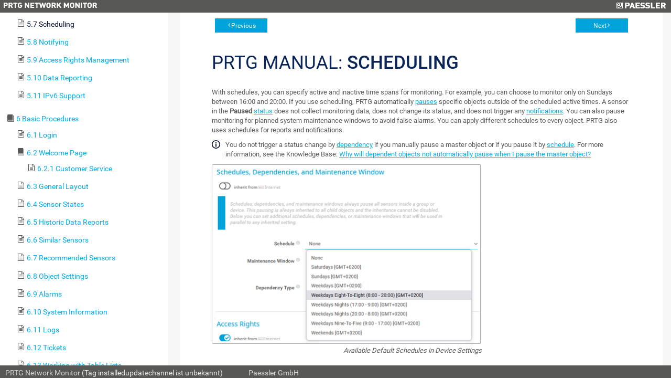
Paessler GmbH (273, 373)
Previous (243, 25)
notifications (544, 111)
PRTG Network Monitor (42, 373)
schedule (560, 145)
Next (600, 25)
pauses (426, 102)
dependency (355, 145)
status (263, 111)
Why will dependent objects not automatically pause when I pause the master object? (465, 154)
